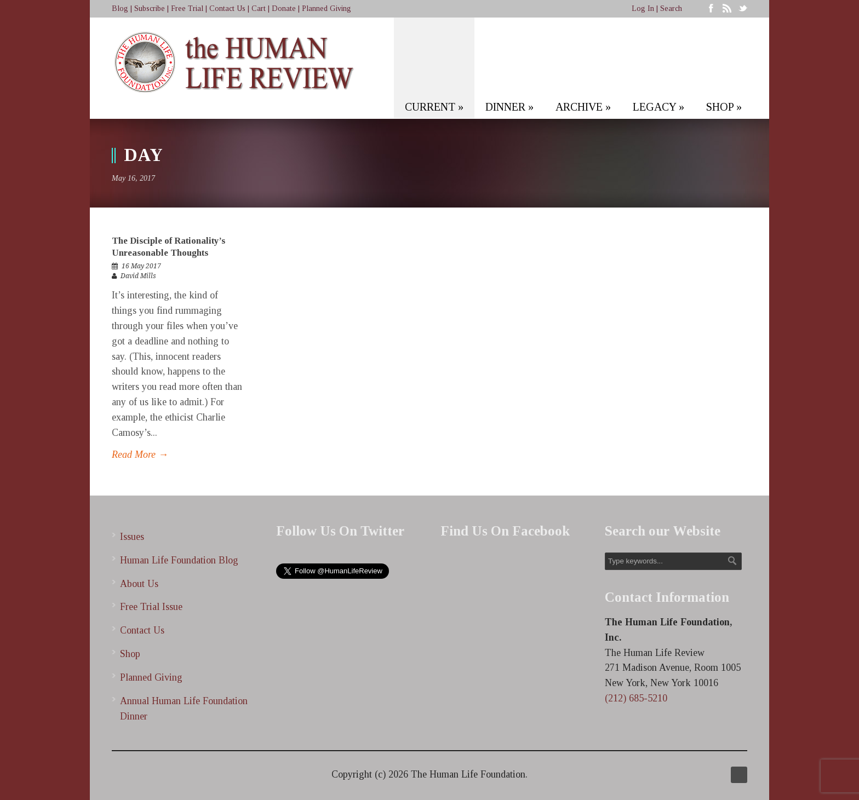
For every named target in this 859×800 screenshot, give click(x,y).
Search (671, 8)
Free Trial (187, 8)
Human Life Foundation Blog (179, 560)
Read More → (140, 454)
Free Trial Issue (151, 606)
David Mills (138, 276)
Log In (643, 8)
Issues (132, 536)
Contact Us (227, 8)
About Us (139, 583)
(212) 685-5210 (636, 698)
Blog (120, 8)
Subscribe (149, 8)
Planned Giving (326, 8)
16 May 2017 (141, 266)
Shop (130, 653)
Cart (258, 8)
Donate (284, 8)
